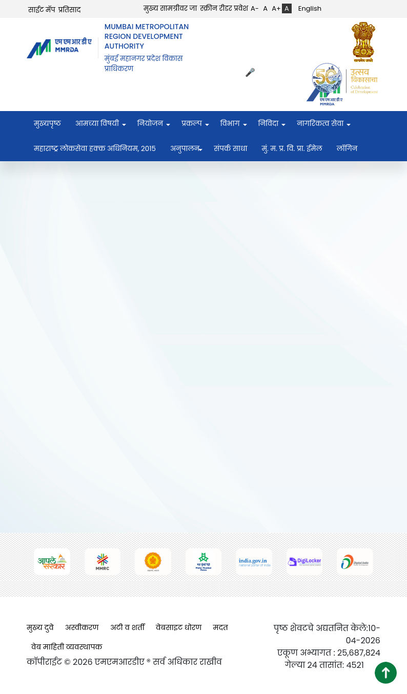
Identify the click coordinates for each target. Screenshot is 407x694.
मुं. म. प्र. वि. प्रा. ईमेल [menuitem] (291, 149)
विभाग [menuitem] (230, 123)
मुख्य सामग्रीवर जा (170, 8)
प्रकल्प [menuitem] (191, 123)
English (309, 8)
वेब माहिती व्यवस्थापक (67, 647)
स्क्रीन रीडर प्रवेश (224, 8)
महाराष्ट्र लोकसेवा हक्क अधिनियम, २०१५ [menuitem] (95, 149)
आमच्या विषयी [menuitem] (97, 123)
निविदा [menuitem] (268, 123)
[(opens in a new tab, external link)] (366, 42)
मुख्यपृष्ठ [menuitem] (47, 123)
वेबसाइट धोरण (178, 627)
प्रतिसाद (69, 10)
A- (255, 8)
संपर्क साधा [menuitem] (230, 149)
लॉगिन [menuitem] (347, 149)
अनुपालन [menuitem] (184, 149)
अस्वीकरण (82, 627)
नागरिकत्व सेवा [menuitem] (320, 123)
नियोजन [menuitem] (150, 123)
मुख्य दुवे (40, 627)
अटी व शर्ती (127, 627)
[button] (386, 673)
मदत (220, 627)
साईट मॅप (41, 10)
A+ (276, 8)
